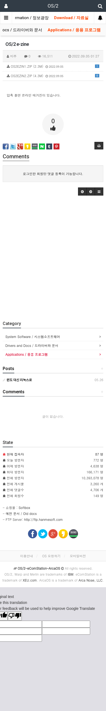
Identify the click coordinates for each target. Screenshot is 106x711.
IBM (70, 574)
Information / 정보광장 (28, 17)
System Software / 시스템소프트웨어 (32, 336)
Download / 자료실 (71, 17)
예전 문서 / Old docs (21, 513)
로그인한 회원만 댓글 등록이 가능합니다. (53, 173)
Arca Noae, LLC (91, 580)
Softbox (24, 507)
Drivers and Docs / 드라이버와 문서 (31, 345)
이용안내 (26, 555)
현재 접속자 (15, 454)
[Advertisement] (53, 257)
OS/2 (53, 6)
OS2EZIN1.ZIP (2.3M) (53, 66)
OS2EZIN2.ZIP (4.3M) (53, 75)
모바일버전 (78, 555)
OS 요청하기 (51, 555)
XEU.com (30, 580)
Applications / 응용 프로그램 (74, 30)
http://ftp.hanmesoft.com (43, 519)
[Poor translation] (15, 616)
